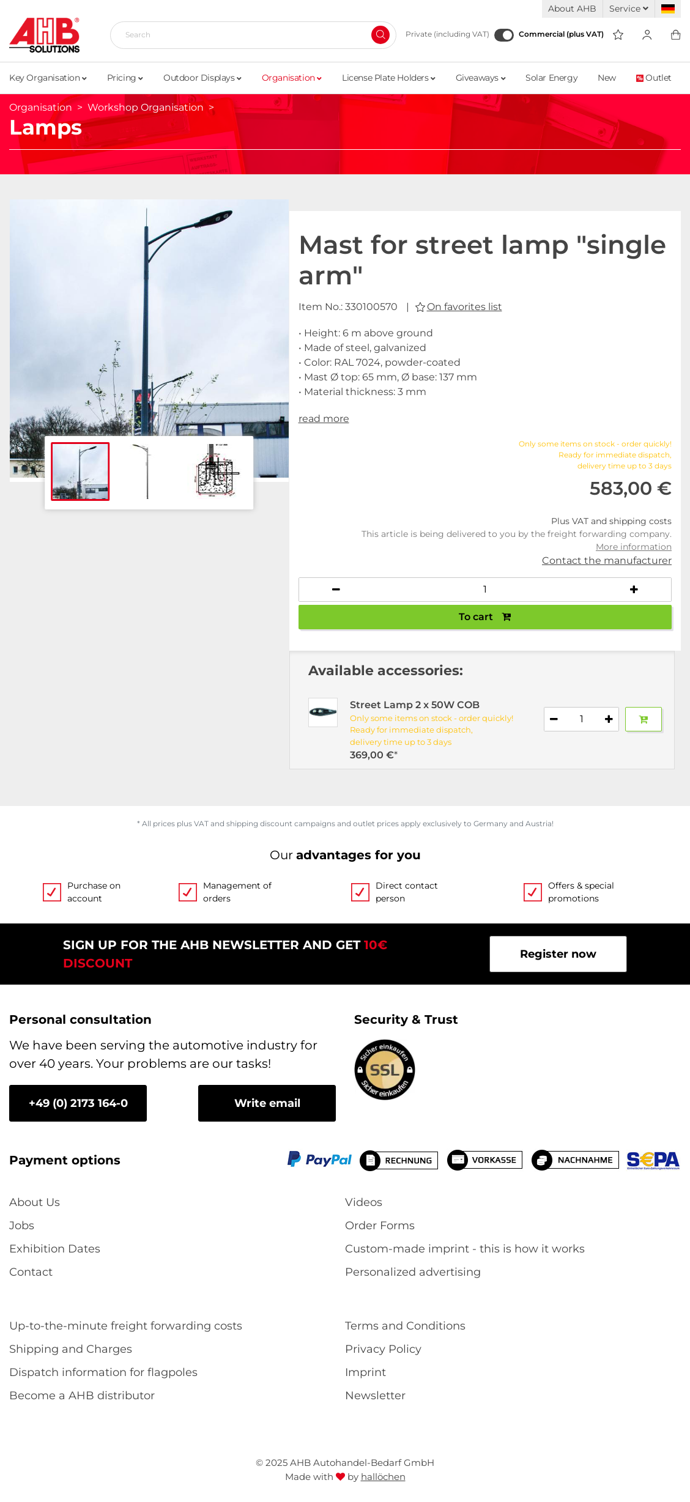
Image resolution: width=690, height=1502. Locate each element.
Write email (267, 1103)
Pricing (125, 77)
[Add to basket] (643, 719)
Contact (31, 1272)
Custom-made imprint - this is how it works (465, 1249)
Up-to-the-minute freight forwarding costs (125, 1326)
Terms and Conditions (405, 1326)
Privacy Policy (383, 1349)
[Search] (248, 34)
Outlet (654, 77)
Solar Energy (551, 77)
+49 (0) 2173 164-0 (78, 1103)
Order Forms (380, 1225)
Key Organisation (48, 77)
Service (628, 8)
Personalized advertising (413, 1272)
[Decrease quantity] (336, 589)
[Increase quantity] (633, 589)
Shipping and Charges (70, 1349)
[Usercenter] (646, 35)
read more (324, 418)
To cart (485, 617)
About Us (34, 1202)
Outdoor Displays (202, 77)
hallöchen (383, 1476)
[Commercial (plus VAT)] (504, 35)
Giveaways (481, 77)
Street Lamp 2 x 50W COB (415, 705)
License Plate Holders (389, 77)
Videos (363, 1202)
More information (634, 546)
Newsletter (375, 1395)
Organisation (292, 77)
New (607, 77)
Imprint (365, 1372)
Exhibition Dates (54, 1249)
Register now (558, 954)
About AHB (572, 8)
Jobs (21, 1225)
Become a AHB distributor (82, 1395)
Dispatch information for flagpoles (103, 1372)
